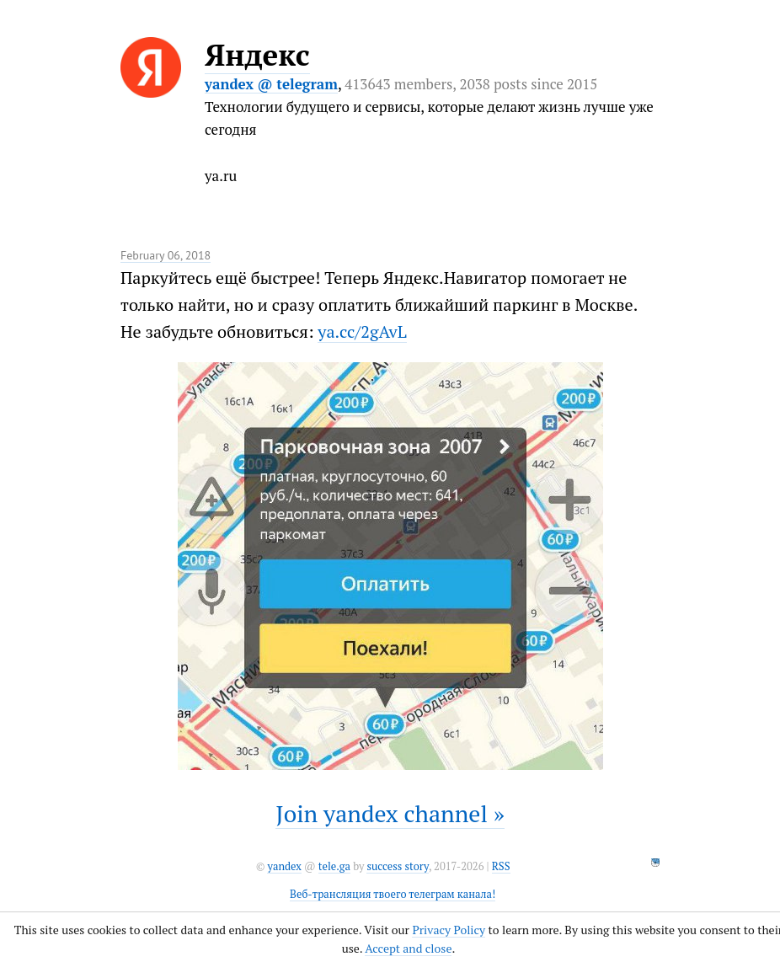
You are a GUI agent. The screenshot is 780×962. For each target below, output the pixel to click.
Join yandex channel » (390, 813)
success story (397, 866)
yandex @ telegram (271, 84)
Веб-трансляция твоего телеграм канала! (392, 894)
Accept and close (408, 948)
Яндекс (257, 54)
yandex (284, 866)
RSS (501, 866)
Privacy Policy (448, 930)
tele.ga (334, 866)
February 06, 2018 (165, 255)
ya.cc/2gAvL (362, 331)
